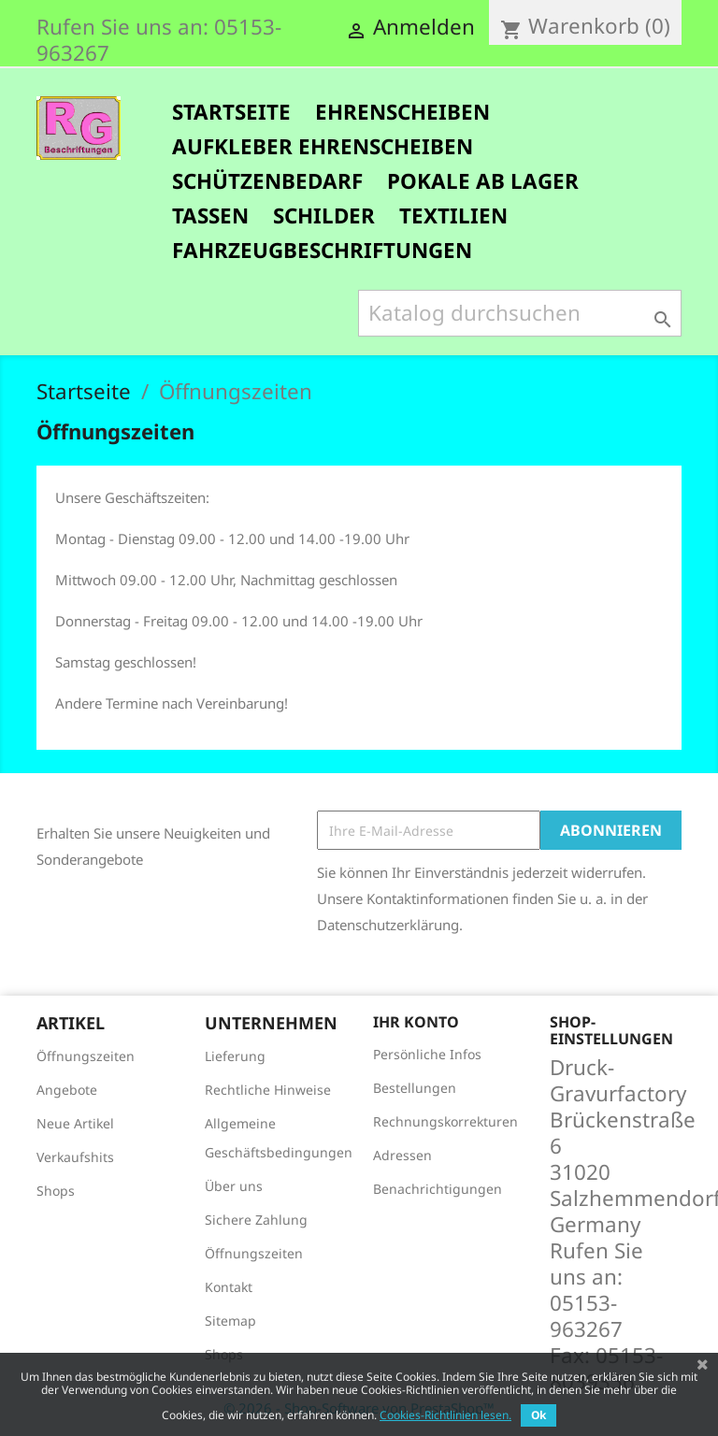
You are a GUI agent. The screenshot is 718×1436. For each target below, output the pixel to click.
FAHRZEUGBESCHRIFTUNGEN (322, 250)
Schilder (324, 215)
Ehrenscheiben (402, 111)
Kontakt (228, 1287)
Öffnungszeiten (85, 1056)
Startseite (231, 111)
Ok (538, 1415)
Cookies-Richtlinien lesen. (445, 1415)
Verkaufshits (75, 1157)
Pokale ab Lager (483, 180)
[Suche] (520, 313)
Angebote (66, 1090)
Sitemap (230, 1320)
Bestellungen (414, 1088)
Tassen (210, 215)
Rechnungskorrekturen (445, 1121)
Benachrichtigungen (437, 1189)
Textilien (453, 215)
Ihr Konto (416, 1022)
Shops (55, 1190)
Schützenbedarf (267, 180)
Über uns (234, 1186)
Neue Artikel (75, 1123)
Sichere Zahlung (256, 1219)
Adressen (402, 1155)
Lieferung (235, 1056)
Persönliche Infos (427, 1054)
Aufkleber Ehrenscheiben (322, 146)
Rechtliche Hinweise (268, 1090)
